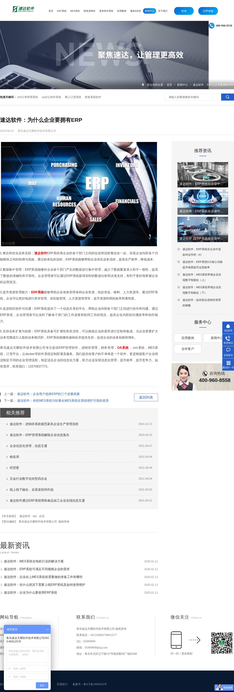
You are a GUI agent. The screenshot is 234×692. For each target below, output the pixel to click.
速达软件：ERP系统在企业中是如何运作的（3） (202, 238)
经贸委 (14, 467)
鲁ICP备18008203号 (95, 684)
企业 (41, 516)
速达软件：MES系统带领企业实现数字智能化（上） (202, 277)
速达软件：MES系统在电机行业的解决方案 (34, 561)
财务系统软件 (93, 97)
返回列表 (146, 397)
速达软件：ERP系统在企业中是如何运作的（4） (202, 252)
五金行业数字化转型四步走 (28, 478)
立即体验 (208, 10)
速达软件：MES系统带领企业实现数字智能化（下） (202, 290)
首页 (170, 84)
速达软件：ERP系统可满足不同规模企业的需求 (37, 569)
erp (35, 516)
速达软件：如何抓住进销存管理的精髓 (202, 302)
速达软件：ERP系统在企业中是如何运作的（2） (202, 211)
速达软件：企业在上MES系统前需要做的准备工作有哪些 (43, 577)
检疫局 (14, 456)
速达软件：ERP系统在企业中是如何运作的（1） (202, 183)
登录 (184, 10)
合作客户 (188, 348)
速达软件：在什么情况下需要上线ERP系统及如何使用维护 (44, 584)
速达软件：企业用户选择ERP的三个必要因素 (48, 394)
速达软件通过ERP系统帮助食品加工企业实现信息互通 (47, 500)
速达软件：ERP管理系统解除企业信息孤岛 (39, 435)
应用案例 (188, 338)
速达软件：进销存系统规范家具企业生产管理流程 (44, 424)
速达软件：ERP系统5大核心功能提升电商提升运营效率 (202, 264)
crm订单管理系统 (27, 97)
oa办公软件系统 (51, 97)
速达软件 (25, 516)
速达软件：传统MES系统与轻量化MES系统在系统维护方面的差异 (63, 400)
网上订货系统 (73, 97)
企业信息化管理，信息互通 (28, 446)
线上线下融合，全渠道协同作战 (31, 489)
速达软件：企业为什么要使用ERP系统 (30, 592)
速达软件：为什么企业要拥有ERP (213, 84)
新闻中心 (183, 84)
